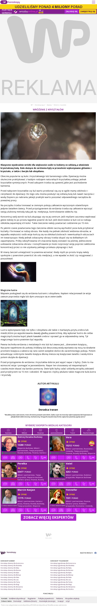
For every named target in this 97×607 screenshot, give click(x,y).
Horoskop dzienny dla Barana (11, 570)
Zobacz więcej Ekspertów (48, 517)
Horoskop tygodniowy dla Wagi (61, 584)
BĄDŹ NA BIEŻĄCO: (88, 553)
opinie (24, 441)
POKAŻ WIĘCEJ (48, 594)
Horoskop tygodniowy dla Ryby (61, 568)
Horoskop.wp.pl (40, 105)
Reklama (59, 598)
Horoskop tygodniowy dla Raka (61, 577)
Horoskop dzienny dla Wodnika (11, 566)
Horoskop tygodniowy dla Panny (61, 582)
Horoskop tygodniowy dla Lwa (60, 580)
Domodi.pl (17, 601)
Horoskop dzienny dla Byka (10, 573)
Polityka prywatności (46, 598)
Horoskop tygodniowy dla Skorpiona (62, 587)
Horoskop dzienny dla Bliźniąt (11, 575)
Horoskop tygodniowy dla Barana (61, 570)
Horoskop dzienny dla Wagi (10, 584)
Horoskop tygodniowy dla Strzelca (62, 589)
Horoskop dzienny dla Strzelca (11, 589)
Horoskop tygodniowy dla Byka (61, 573)
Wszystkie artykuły (72, 598)
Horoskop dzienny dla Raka (10, 577)
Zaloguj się (71, 11)
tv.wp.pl (60, 601)
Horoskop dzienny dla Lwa (9, 580)
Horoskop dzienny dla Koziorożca (12, 563)
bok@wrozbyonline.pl (17, 598)
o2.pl (67, 601)
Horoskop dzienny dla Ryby (10, 568)
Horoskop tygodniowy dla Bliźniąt (61, 575)
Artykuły (49, 105)
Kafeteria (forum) (30, 601)
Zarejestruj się (87, 11)
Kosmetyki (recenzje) (47, 601)
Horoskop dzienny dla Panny (10, 582)
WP (32, 105)
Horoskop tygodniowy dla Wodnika (62, 566)
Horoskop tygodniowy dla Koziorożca (63, 563)
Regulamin (32, 598)
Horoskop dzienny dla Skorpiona (12, 587)
